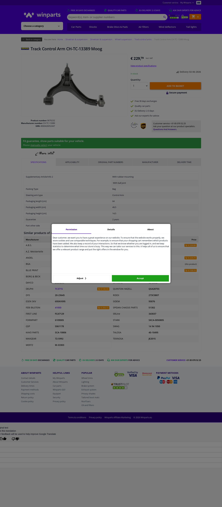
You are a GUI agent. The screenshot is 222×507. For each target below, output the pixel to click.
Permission (71, 229)
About (150, 229)
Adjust (81, 278)
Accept (140, 278)
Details (111, 229)
